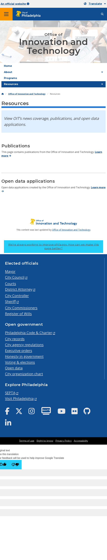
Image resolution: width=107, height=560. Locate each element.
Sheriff (10, 301)
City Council (14, 277)
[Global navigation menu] (6, 14)
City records (15, 338)
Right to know (45, 440)
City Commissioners (21, 307)
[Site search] (102, 14)
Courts (10, 283)
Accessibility (81, 440)
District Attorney (18, 289)
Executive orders (18, 350)
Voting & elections (20, 362)
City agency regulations (24, 344)
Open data (14, 367)
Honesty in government (24, 356)
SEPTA (10, 392)
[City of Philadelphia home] (29, 14)
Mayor (10, 271)
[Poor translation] (15, 464)
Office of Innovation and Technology (26, 94)
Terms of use (26, 440)
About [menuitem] (8, 72)
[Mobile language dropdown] (95, 4)
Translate (95, 3)
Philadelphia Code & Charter (28, 332)
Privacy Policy (63, 440)
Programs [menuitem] (10, 78)
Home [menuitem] (8, 65)
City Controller (17, 295)
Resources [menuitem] (11, 84)
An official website (15, 3)
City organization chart (24, 373)
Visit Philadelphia (19, 398)
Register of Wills (18, 313)
